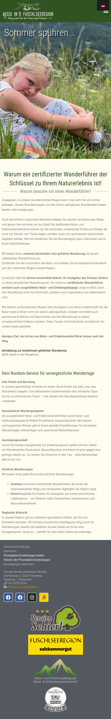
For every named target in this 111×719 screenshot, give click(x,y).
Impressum (10, 551)
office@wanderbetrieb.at (23, 587)
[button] (106, 11)
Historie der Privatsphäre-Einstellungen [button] (27, 560)
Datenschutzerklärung (16, 546)
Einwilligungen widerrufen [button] (19, 564)
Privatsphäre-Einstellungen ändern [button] (24, 555)
